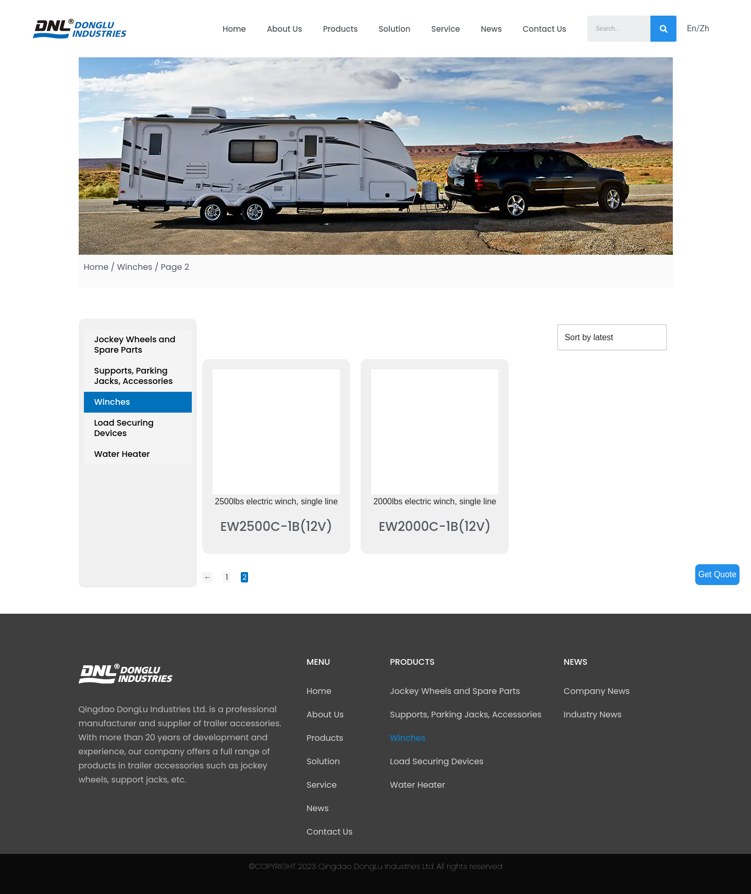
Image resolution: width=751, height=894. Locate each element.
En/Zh (698, 28)
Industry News (593, 715)
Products (340, 28)
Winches (134, 267)
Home (234, 28)
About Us (284, 28)
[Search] (663, 29)
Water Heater (122, 454)
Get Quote (717, 574)
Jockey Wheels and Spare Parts (135, 344)
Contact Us (545, 28)
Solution (394, 28)
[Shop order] (612, 337)
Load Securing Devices (124, 428)
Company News (597, 691)
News (491, 28)
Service (446, 28)
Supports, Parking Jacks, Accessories (133, 376)
